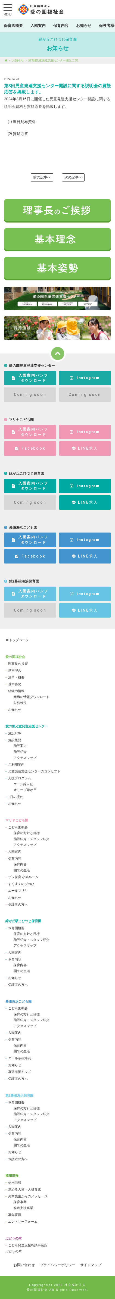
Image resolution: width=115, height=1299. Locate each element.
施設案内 (20, 746)
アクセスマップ (25, 758)
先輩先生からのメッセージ (27, 1196)
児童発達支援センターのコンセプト (34, 771)
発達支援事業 (23, 1208)
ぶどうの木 (13, 1238)
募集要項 (14, 1215)
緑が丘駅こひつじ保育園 (23, 921)
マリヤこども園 (16, 820)
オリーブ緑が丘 (25, 790)
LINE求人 (85, 448)
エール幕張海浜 (19, 1058)
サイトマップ (90, 1265)
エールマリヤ (18, 891)
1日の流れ (15, 797)
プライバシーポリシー (57, 1265)
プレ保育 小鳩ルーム (23, 877)
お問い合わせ (24, 1265)
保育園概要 (13, 25)
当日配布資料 (24, 122)
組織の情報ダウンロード (31, 697)
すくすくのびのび (21, 884)
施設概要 (14, 740)
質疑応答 (20, 134)
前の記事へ (42, 177)
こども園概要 (18, 827)
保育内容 (61, 25)
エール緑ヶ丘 (23, 784)
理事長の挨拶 (18, 664)
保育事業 (20, 1202)
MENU (8, 14)
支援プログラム (19, 778)
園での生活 (22, 870)
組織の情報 (16, 691)
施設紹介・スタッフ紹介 (31, 839)
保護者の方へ (18, 904)
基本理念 (14, 670)
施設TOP (14, 733)
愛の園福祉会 (15, 657)
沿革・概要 (16, 677)
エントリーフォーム (23, 1221)
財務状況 (20, 703)
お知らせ (83, 25)
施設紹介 (20, 752)
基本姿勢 (14, 684)
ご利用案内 (16, 764)
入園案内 (38, 25)
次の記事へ (73, 177)
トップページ (19, 640)
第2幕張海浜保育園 (19, 1095)
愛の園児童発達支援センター (26, 726)
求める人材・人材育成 (24, 1189)
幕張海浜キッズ (19, 1072)
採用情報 (11, 1176)
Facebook (30, 448)
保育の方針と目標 (27, 833)
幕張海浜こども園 (18, 1001)
